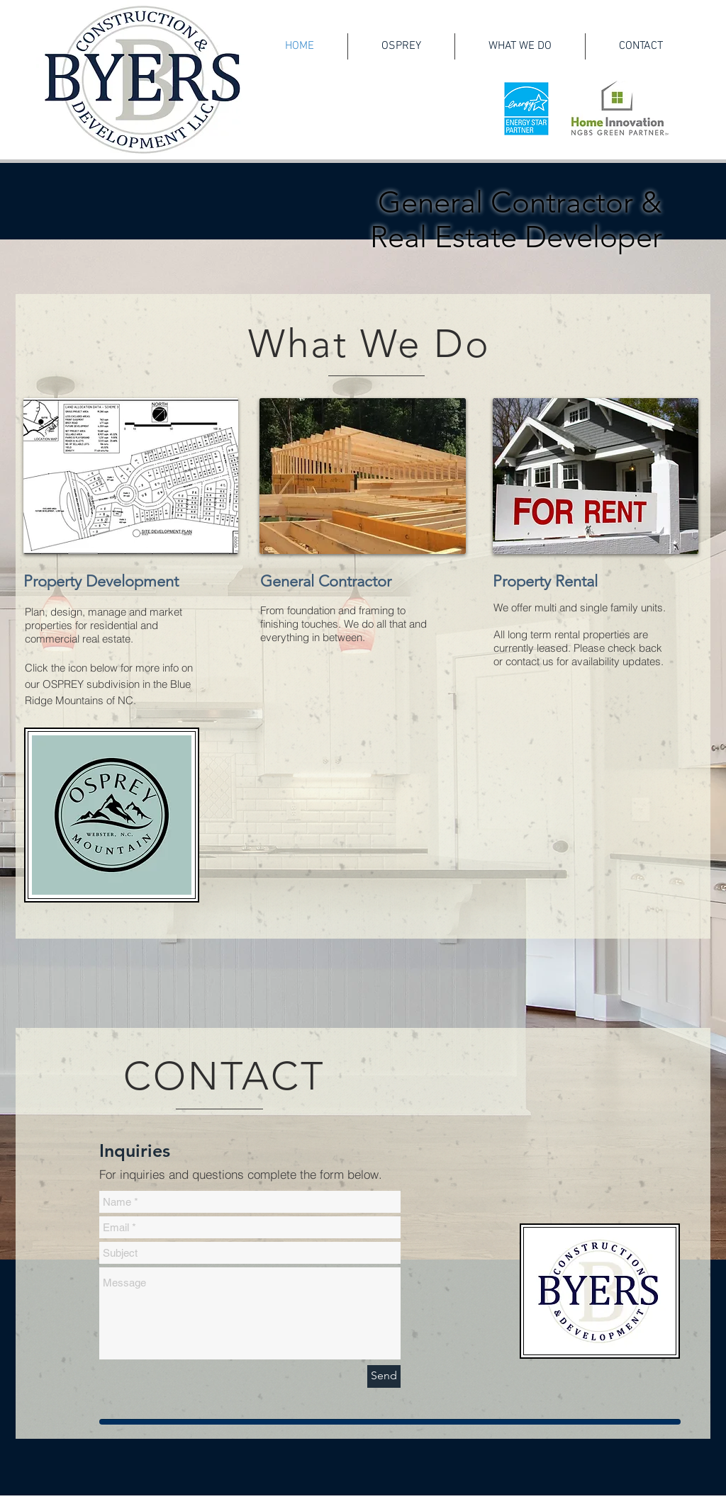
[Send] (384, 1376)
